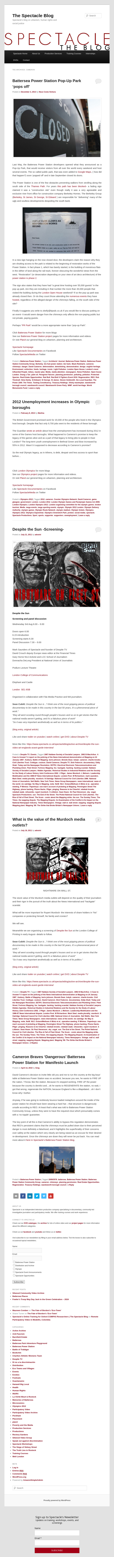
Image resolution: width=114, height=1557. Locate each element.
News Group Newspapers (66, 781)
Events (33, 754)
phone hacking (27, 789)
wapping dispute (94, 803)
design (83, 367)
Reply (71, 1185)
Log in (15, 1467)
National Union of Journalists (67, 1016)
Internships (90, 53)
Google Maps (84, 172)
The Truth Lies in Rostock (24, 1450)
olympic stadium (63, 510)
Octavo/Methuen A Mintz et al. (77, 784)
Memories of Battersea (22, 1400)
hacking (69, 768)
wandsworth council (35, 385)
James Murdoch (73, 773)
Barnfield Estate (19, 1337)
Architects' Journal (57, 361)
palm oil (34, 375)
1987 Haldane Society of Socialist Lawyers (62, 754)
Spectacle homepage (22, 347)
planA (15, 1422)
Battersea (16, 1340)
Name (38, 1528)
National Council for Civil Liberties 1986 (71, 779)
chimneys (16, 367)
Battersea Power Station (30, 332)
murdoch (39, 779)
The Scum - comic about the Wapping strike (53, 797)
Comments (19, 1474)
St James (28, 197)
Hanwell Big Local (20, 1384)
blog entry (18, 729)
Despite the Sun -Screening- (38, 529)
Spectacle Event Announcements (28, 1272)
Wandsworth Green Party (56, 385)
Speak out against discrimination (27, 1441)
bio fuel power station (53, 364)
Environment (17, 369)
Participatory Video (21, 1409)
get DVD (65, 736)
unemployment (70, 515)
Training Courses (73, 53)
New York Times (47, 781)
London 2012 (44, 502)
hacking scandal (81, 768)
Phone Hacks (39, 789)
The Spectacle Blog (33, 15)
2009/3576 (53, 1179)
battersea (62, 1179)
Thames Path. (38, 186)
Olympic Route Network (45, 510)
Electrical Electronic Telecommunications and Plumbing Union (69, 1003)
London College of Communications (30, 675)
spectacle (90, 513)
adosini (38, 535)
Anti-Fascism (18, 1334)
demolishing (60, 367)
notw (52, 784)
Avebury (28, 760)
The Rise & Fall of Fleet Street (47, 1032)
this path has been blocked (71, 186)
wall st (65, 803)
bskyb (76, 760)
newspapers (71, 372)
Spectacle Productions (22, 515)
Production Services (53, 53)
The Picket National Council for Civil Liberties (75, 795)
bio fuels (67, 364)
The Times (27, 383)
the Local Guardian (84, 380)
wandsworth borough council (53, 1185)
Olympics (90, 510)
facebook (27, 1232)
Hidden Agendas (44, 771)
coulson (42, 763)
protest (71, 513)
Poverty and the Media (22, 1425)
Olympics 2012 (26, 499)
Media (48, 372)
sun (34, 795)
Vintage (58, 803)
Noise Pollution (83, 372)
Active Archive (19, 1331)
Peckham (16, 1416)
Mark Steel (16, 779)
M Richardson (78, 776)
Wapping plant (18, 805)
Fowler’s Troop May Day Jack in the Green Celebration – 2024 (40, 1299)
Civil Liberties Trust (20, 763)
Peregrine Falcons (46, 375)
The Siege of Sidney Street (24, 1447)
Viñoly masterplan (76, 383)
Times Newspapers (46, 803)
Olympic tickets (78, 510)
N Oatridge (49, 779)
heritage (43, 369)
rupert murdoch (41, 792)
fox (55, 768)
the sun (76, 797)
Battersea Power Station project (36, 336)
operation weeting (69, 1021)
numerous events (78, 296)
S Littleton (53, 792)
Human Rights (19, 1390)
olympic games (27, 510)
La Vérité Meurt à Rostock (24, 1397)
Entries (17, 1471)
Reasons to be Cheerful (70, 789)
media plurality (28, 779)
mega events (31, 507)
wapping (82, 803)
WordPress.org (19, 1477)
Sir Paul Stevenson (78, 792)
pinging (55, 789)
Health (15, 1387)
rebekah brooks (87, 789)
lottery (31, 372)
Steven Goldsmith (67, 380)
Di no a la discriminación (23, 1362)
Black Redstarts (78, 364)
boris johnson (55, 760)
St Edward (51, 197)
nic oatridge (26, 784)
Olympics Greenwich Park (56, 513)
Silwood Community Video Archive (28, 1293)
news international (85, 781)
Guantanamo (18, 1381)
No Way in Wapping (41, 784)
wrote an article (34, 430)
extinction (28, 369)
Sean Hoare (64, 792)
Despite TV (25, 754)
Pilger (48, 789)
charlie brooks (94, 760)
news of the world (65, 1019)
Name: (15, 1246)
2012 (43, 499)
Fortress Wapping (45, 768)
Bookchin (16, 1353)
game (94, 499)
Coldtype (34, 763)
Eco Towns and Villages (23, 1368)
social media (80, 513)
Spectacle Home (20, 53)
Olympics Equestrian (35, 513)
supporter (49, 515)
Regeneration (84, 377)
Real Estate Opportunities (31, 377)
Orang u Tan (25, 375)
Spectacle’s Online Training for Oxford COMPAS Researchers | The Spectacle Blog (50, 1317)
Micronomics (18, 1403)
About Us (36, 53)
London (35, 502)
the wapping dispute (27, 800)
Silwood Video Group (22, 1438)
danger (25, 367)
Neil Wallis (35, 781)
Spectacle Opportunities (24, 1276)
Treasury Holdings (60, 383)
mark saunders (92, 776)
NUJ (62, 784)
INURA (15, 1394)
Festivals (16, 1378)
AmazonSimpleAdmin (33, 1480)
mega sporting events (47, 507)
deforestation (48, 367)
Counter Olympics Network (65, 499)
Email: (14, 1254)
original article (31, 729)
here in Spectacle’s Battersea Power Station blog (50, 1140)
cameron (90, 364)
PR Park (26, 325)
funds (36, 369)
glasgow (16, 502)
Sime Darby (26, 380)
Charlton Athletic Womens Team (27, 1356)
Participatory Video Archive (25, 1412)
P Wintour (24, 787)
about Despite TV (79, 736)
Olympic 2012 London (74, 507)
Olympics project (29, 474)
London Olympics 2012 (38, 505)
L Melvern (85, 773)
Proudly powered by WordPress (56, 1500)
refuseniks (29, 792)
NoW (57, 784)
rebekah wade (18, 792)
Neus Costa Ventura (47, 92)
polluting (77, 375)
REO (93, 377)
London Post (66, 776)
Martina (41, 413)
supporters (58, 515)
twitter (58, 1232)
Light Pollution (60, 369)
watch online (53, 736)
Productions (18, 1431)
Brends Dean (67, 760)
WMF (70, 385)
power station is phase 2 (24, 278)
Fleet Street (32, 768)
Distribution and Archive (24, 1266)
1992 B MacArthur (88, 754)
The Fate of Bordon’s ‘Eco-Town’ (46, 1310)
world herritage (79, 385)
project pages (77, 1223)
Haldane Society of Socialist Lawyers (85, 1005)
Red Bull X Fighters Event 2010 (64, 377)
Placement (17, 1419)
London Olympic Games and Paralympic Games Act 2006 (75, 502)
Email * (38, 1538)
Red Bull (46, 377)
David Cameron (35, 367)
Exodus (15, 1375)
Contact (26, 60)
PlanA (23, 339)
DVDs (15, 60)
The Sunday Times (88, 797)
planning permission (64, 375)
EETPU (53, 765)
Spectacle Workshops (22, 1444)
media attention (58, 372)
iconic (50, 369)
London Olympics (27, 470)
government (25, 502)
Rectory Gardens (20, 1435)
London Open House (52, 292)
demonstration (72, 367)
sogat (93, 792)
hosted (15, 300)
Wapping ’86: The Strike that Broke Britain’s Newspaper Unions (52, 805)
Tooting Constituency (42, 383)
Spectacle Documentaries (30, 350)
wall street (73, 803)
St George (39, 197)
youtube (38, 1232)
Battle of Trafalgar (20, 1349)
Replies (34, 1043)
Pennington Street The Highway (59, 1024)
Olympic (18, 1269)
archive (44, 1223)
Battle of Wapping (40, 760)
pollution (86, 375)
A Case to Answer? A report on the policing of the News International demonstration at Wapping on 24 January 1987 (55, 757)
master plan (40, 372)
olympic (60, 507)
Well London (18, 1456)
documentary (89, 763)
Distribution (17, 1365)
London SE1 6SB (21, 689)
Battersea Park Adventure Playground (29, 1343)
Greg (37, 1068)
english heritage (93, 367)
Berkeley (17, 197)
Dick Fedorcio (76, 763)
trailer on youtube (36, 736)
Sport (35, 515)
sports (41, 515)
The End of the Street (46, 795)
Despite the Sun (64, 930)
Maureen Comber (20, 1310)
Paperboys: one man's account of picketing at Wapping (52, 787)
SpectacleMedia (27, 354)
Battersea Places (20, 1296)
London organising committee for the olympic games (71, 505)
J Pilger (62, 773)
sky (88, 792)
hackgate (61, 768)
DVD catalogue (30, 1223)
